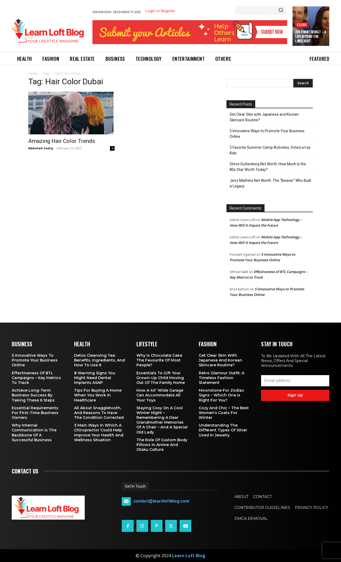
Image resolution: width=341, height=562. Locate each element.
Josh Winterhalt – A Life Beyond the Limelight (310, 36)
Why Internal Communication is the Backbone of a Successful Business (34, 432)
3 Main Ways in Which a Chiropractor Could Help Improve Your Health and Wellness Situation (98, 432)
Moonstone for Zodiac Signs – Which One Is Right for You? (221, 395)
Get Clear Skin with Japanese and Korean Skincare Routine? (264, 117)
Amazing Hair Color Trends (61, 141)
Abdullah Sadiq (40, 148)
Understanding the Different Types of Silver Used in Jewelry (223, 430)
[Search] (281, 10)
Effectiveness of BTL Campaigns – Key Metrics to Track (36, 378)
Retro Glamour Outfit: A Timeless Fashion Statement (221, 378)
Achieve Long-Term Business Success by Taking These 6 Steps (33, 395)
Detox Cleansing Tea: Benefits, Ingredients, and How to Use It (99, 360)
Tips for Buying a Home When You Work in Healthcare (97, 395)
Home (33, 73)
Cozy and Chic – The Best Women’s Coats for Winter (224, 413)
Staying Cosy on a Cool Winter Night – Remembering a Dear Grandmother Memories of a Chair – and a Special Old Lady (162, 420)
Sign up (295, 395)
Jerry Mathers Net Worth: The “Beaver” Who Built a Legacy (270, 183)
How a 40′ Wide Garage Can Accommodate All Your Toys (159, 395)
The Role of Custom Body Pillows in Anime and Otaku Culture (161, 444)
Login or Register (160, 11)
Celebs (302, 24)
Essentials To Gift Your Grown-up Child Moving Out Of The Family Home (160, 378)
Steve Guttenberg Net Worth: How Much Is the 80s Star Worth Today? (268, 167)
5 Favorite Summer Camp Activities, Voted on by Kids (270, 150)
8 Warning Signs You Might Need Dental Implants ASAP (94, 378)
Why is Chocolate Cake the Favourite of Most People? (159, 360)
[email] (295, 380)
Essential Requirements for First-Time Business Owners (35, 413)
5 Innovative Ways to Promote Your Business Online (267, 134)
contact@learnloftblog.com (161, 501)
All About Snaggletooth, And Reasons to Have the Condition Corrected (99, 413)
